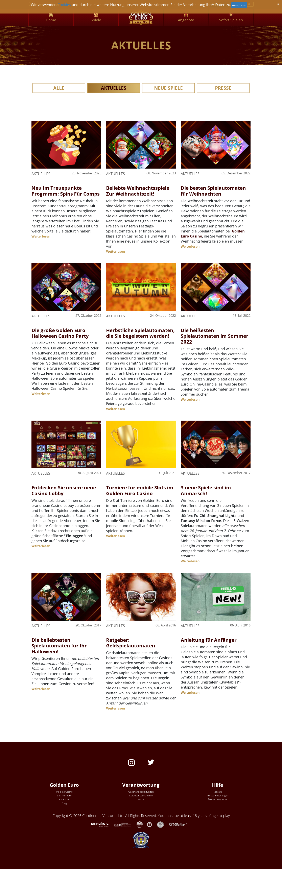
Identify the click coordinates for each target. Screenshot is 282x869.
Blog (64, 803)
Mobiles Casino (64, 791)
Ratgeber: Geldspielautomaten (130, 643)
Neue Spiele (168, 88)
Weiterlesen (40, 236)
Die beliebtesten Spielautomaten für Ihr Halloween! (59, 646)
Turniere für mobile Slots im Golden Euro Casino (139, 490)
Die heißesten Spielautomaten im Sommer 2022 (214, 336)
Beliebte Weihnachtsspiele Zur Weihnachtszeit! (137, 190)
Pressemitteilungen (217, 795)
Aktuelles (113, 88)
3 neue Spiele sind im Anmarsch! (206, 490)
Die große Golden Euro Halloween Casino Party (60, 333)
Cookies (64, 4)
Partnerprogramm (218, 799)
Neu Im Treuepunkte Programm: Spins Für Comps (65, 190)
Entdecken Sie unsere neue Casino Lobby (63, 490)
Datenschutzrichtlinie (141, 795)
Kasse (141, 799)
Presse (223, 88)
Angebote (64, 799)
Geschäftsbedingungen (141, 791)
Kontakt (217, 791)
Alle (58, 88)
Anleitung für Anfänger (209, 640)
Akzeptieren (239, 5)
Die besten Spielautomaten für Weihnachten (213, 190)
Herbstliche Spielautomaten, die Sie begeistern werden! (140, 333)
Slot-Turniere (64, 795)
